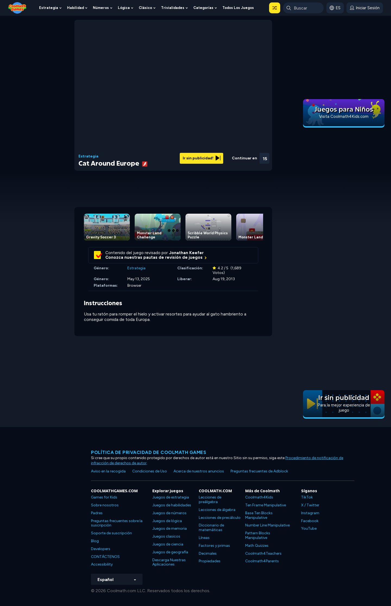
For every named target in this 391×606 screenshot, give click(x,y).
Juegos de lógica (167, 521)
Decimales (208, 553)
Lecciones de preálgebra (210, 499)
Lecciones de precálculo (220, 517)
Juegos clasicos (166, 536)
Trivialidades (172, 8)
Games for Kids (104, 497)
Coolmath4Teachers (263, 553)
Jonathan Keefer (186, 252)
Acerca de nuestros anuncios (199, 471)
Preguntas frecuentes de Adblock (259, 471)
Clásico (145, 8)
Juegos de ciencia (167, 544)
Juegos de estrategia (170, 497)
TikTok (307, 497)
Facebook (310, 521)
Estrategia (48, 8)
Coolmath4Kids (259, 497)
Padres (97, 513)
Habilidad (75, 8)
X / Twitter (310, 505)
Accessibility (102, 564)
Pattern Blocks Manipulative (257, 535)
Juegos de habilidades (171, 505)
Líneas (204, 537)
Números (101, 8)
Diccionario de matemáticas (211, 527)
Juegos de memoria (169, 528)
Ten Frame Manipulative (265, 505)
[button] (274, 7)
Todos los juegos (238, 8)
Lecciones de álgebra (217, 509)
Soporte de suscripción (111, 533)
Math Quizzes (257, 545)
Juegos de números (169, 513)
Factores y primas (214, 545)
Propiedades (209, 561)
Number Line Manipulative (267, 525)
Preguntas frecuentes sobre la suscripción (117, 523)
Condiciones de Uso (149, 471)
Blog (95, 541)
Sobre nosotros (105, 505)
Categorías (203, 8)
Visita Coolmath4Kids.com (343, 116)
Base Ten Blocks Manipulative (259, 515)
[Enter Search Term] (303, 7)
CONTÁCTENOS (105, 556)
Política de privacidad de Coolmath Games (148, 452)
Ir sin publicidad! (201, 158)
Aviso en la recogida (108, 471)
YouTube (309, 528)
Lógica (124, 8)
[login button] (364, 7)
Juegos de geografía (170, 552)
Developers (100, 549)
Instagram (310, 513)
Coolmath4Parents (262, 561)
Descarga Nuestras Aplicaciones (169, 562)
